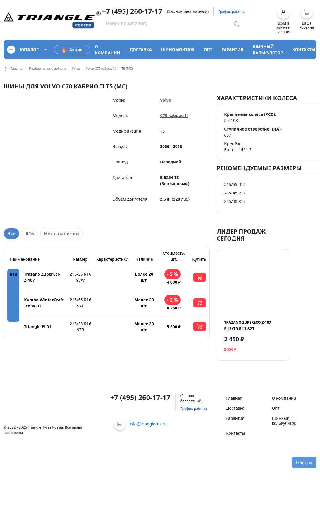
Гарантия (235, 418)
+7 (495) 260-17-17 (132, 11)
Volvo (76, 68)
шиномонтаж (177, 49)
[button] (283, 20)
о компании (107, 49)
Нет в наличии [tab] (61, 233)
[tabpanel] (107, 292)
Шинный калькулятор (284, 420)
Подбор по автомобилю (47, 68)
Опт (276, 408)
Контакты (235, 433)
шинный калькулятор (268, 49)
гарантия (232, 49)
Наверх (304, 462)
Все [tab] (11, 233)
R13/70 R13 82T (247, 325)
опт (208, 49)
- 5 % (172, 274)
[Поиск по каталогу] (237, 23)
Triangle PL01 (37, 326)
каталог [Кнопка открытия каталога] (23, 50)
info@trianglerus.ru (148, 424)
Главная (17, 68)
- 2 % (172, 300)
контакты (303, 49)
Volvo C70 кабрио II (101, 68)
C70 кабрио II (174, 115)
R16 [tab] (29, 233)
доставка (141, 49)
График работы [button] (231, 11)
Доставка (235, 408)
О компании (284, 398)
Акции (72, 50)
